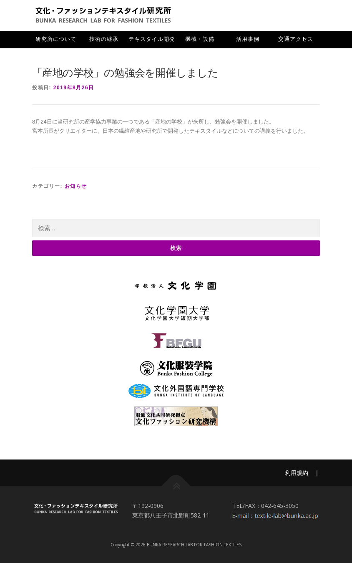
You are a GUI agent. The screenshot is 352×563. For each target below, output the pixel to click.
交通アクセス (295, 39)
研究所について (55, 39)
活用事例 (247, 39)
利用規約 (296, 473)
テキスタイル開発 (151, 39)
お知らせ (76, 186)
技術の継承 (103, 39)
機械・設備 (199, 39)
